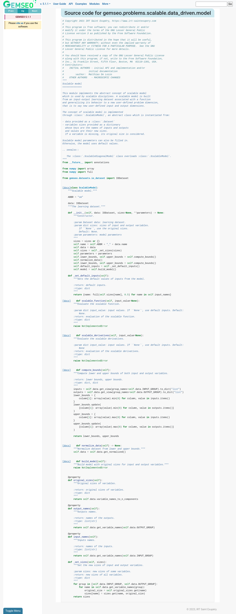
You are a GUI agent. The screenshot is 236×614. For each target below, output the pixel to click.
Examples (81, 3)
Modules (94, 3)
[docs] (66, 187)
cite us (19, 23)
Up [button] (22, 11)
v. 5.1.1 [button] (44, 3)
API (71, 3)
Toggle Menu (12, 610)
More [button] (105, 3)
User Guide (59, 3)
